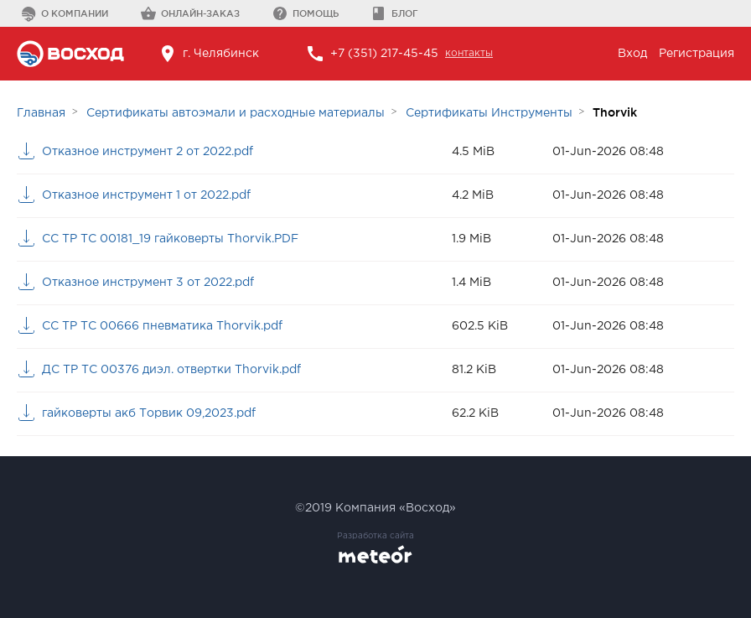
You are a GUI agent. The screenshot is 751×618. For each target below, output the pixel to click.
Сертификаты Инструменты (489, 113)
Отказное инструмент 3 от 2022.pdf (148, 283)
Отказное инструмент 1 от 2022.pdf (146, 195)
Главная (41, 113)
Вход (632, 54)
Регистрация (696, 54)
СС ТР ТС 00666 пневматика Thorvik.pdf (162, 326)
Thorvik (615, 112)
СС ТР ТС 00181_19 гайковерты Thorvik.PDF (170, 239)
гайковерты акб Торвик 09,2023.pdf (149, 413)
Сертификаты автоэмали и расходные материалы (235, 113)
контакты (469, 53)
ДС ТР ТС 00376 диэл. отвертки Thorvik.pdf (171, 370)
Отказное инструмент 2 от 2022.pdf (147, 152)
